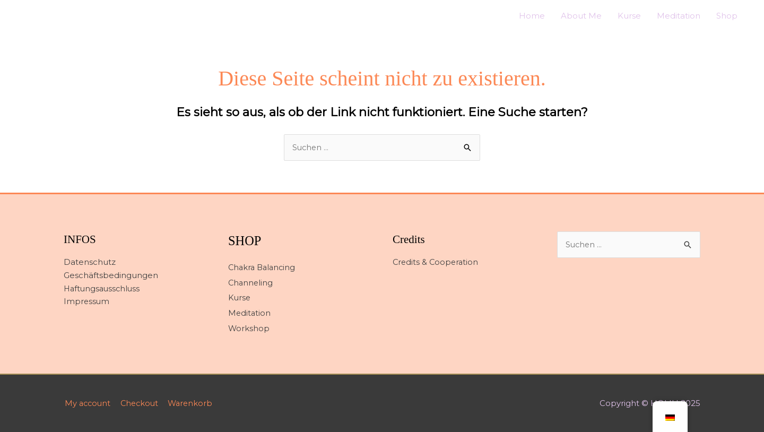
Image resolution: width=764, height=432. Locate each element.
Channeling (251, 283)
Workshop (249, 329)
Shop (726, 16)
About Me (581, 16)
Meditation (678, 16)
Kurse (629, 16)
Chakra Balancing (263, 268)
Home (532, 16)
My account (87, 403)
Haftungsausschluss (103, 289)
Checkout (141, 403)
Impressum (87, 302)
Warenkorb (194, 403)
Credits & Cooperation (437, 262)
